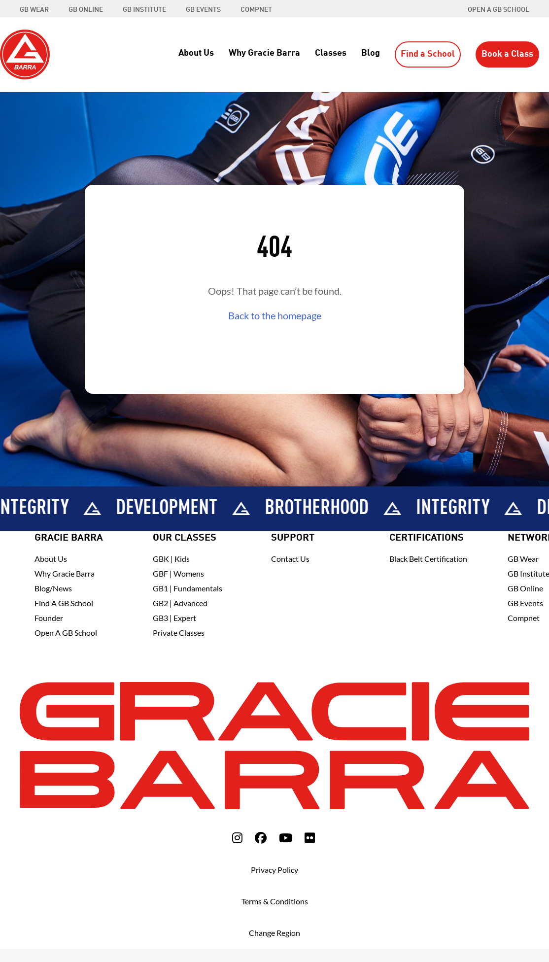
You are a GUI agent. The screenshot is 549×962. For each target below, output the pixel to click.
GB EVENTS (203, 9)
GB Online (525, 588)
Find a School (428, 54)
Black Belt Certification (428, 558)
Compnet (524, 617)
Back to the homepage (274, 315)
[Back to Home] (25, 53)
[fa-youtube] (285, 837)
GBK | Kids (171, 558)
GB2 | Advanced (180, 603)
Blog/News (53, 588)
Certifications (426, 538)
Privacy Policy (274, 869)
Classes (330, 53)
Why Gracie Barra (264, 53)
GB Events (525, 603)
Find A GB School (63, 603)
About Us (196, 53)
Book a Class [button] (507, 54)
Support (292, 538)
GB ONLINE (86, 9)
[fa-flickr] (310, 837)
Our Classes (184, 538)
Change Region (274, 932)
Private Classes (179, 632)
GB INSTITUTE (144, 9)
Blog (370, 53)
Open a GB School (498, 9)
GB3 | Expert (174, 617)
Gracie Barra (68, 538)
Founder (48, 617)
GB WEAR (34, 9)
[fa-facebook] (261, 837)
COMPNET (256, 9)
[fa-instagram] (237, 837)
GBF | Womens (178, 573)
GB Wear (523, 558)
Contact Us (290, 558)
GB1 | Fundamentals (187, 588)
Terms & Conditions (274, 901)
